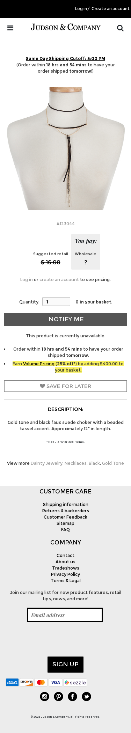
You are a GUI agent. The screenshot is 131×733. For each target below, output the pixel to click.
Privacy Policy (65, 574)
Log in (81, 8)
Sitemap (65, 523)
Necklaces (76, 463)
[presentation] (59, 639)
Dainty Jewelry (47, 463)
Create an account (111, 8)
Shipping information (65, 504)
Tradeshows (65, 568)
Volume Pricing (38, 363)
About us (65, 561)
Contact (65, 555)
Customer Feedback (65, 517)
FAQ (65, 529)
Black (94, 463)
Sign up (65, 664)
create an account (59, 279)
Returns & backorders (65, 510)
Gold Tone (113, 463)
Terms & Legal (66, 580)
